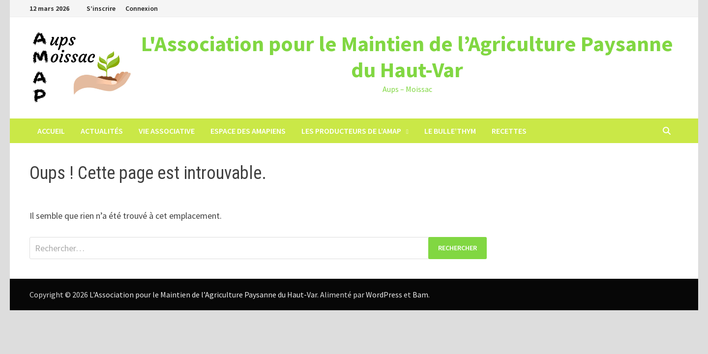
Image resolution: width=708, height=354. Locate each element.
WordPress (384, 294)
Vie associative (167, 131)
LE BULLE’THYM (450, 131)
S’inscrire (101, 8)
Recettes (509, 131)
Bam (420, 294)
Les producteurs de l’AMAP (351, 131)
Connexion (141, 8)
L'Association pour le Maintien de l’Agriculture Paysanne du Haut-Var (407, 56)
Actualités (102, 131)
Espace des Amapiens (248, 131)
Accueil (51, 131)
